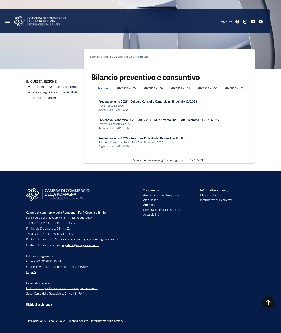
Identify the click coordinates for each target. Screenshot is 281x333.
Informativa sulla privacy (216, 199)
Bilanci (144, 56)
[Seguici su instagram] (243, 21)
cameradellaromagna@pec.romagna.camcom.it (90, 239)
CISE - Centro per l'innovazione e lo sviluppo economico (62, 288)
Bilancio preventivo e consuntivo (55, 86)
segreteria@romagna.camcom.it (80, 245)
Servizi (94, 56)
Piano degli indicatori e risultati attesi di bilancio (54, 95)
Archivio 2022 (207, 87)
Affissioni (149, 204)
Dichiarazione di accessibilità (161, 209)
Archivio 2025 (126, 87)
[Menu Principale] (8, 21)
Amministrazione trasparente (119, 56)
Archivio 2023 (180, 87)
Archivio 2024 (153, 87)
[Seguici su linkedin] (251, 21)
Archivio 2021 (234, 87)
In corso (103, 88)
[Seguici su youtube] (259, 21)
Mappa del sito (209, 195)
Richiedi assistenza (39, 304)
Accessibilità (151, 214)
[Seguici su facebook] (236, 21)
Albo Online (150, 199)
